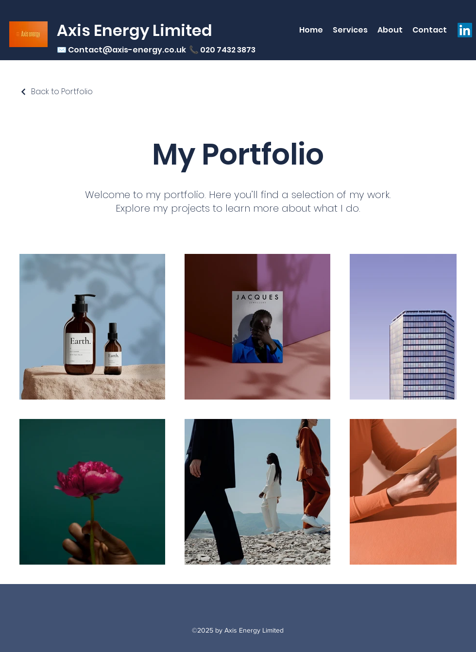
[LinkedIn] (465, 30)
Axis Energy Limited (134, 30)
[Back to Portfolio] (56, 91)
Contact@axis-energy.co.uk (127, 49)
